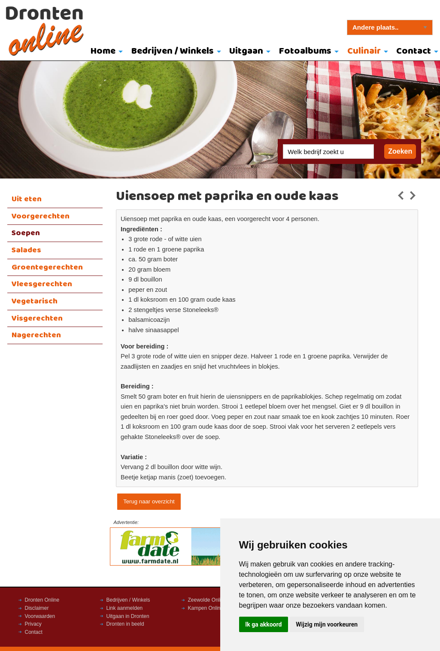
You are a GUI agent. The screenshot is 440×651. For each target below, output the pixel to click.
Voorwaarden (40, 616)
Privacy (33, 624)
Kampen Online (206, 608)
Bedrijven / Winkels (172, 51)
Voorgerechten (41, 216)
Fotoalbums (305, 51)
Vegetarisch (35, 301)
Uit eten (27, 199)
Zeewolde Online (207, 600)
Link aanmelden (124, 608)
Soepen (26, 233)
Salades (26, 250)
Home (103, 51)
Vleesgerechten (42, 284)
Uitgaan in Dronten (127, 616)
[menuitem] (104, 51)
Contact (33, 632)
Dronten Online (42, 600)
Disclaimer (37, 608)
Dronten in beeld (125, 624)
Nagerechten (36, 335)
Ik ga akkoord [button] (263, 624)
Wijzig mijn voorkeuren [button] (327, 624)
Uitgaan (246, 51)
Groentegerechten (47, 267)
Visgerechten (37, 318)
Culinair (364, 51)
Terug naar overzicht (148, 501)
